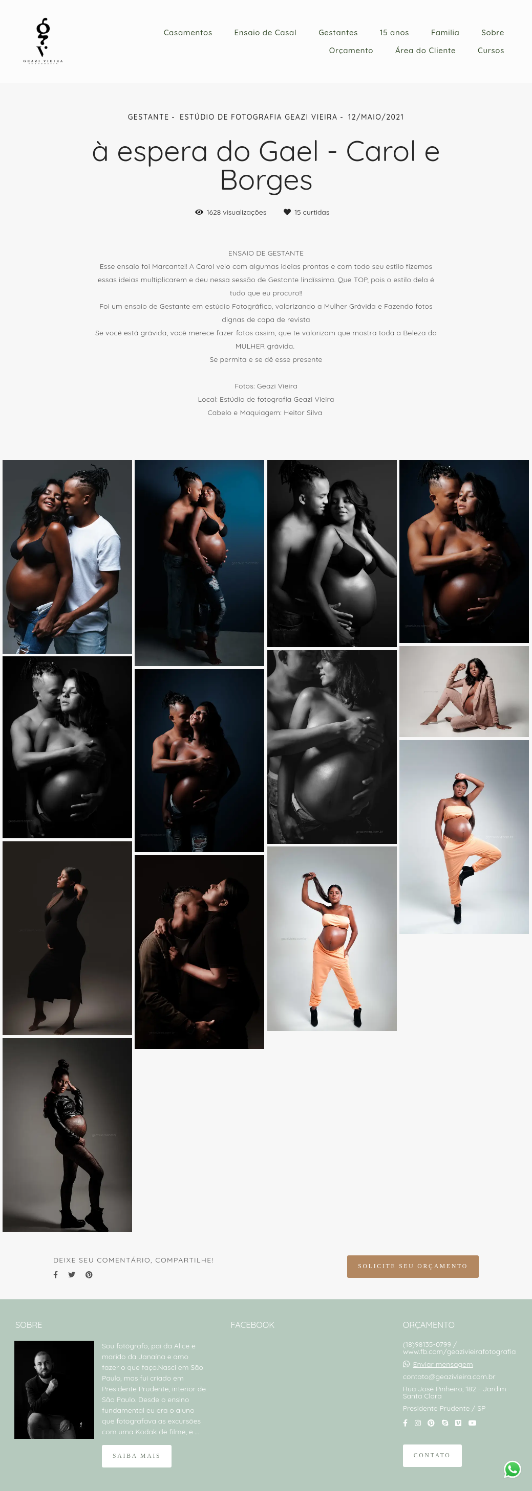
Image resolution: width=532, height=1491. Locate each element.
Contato (432, 1455)
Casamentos (188, 32)
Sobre (492, 32)
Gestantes (338, 32)
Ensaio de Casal (266, 32)
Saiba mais (137, 1456)
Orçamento (351, 50)
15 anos (394, 32)
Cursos (491, 50)
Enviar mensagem (443, 1364)
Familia (445, 32)
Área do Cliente (425, 50)
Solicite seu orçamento (413, 1266)
